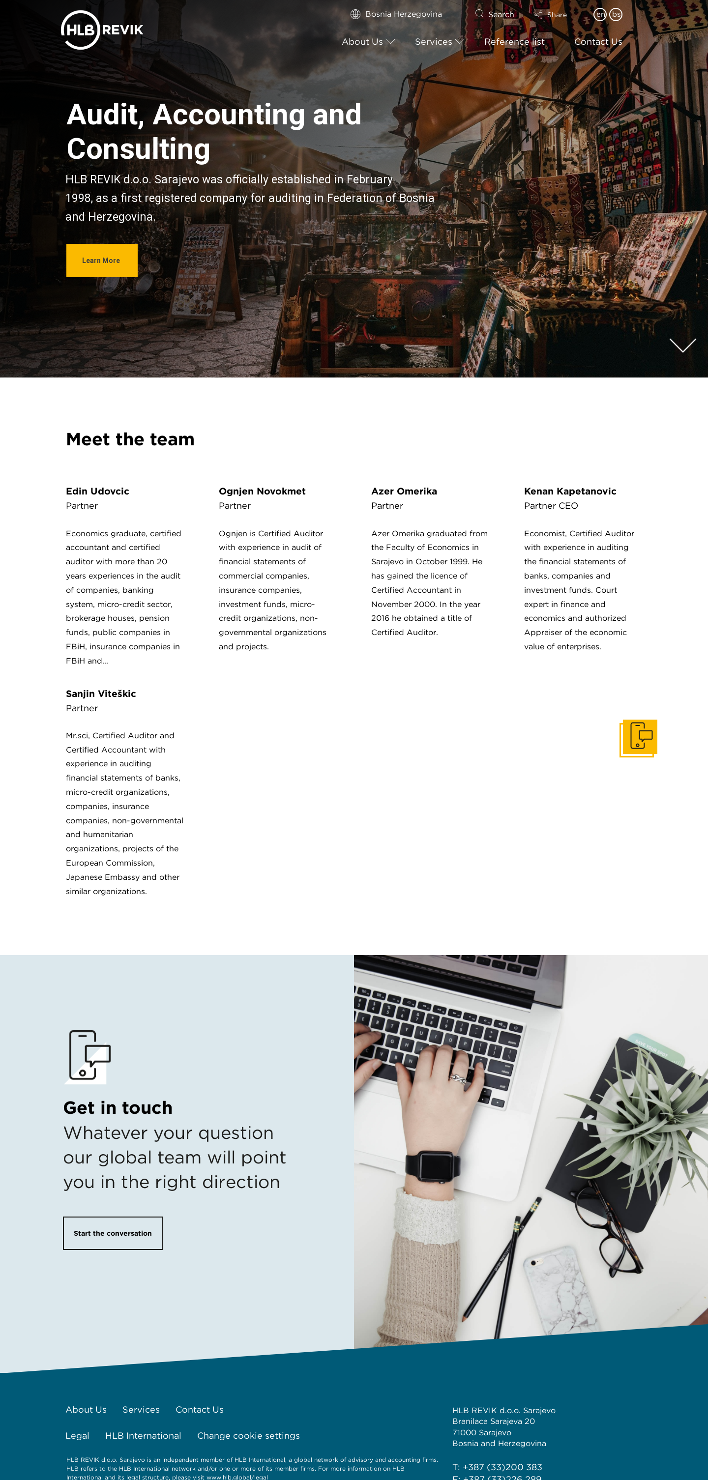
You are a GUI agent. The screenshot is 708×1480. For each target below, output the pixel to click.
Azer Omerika (404, 491)
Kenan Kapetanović (570, 491)
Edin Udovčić (97, 491)
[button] (559, 15)
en (600, 14)
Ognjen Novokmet (262, 491)
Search (501, 14)
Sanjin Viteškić (101, 693)
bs (616, 14)
